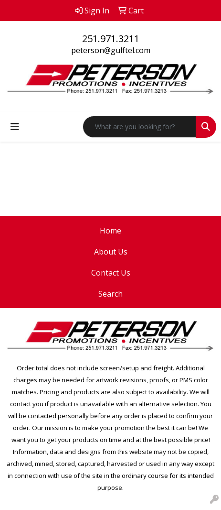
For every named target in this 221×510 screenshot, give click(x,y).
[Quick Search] (139, 127)
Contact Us (110, 272)
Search (110, 293)
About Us (110, 251)
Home (110, 230)
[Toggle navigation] (15, 126)
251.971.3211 (110, 38)
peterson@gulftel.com (110, 50)
